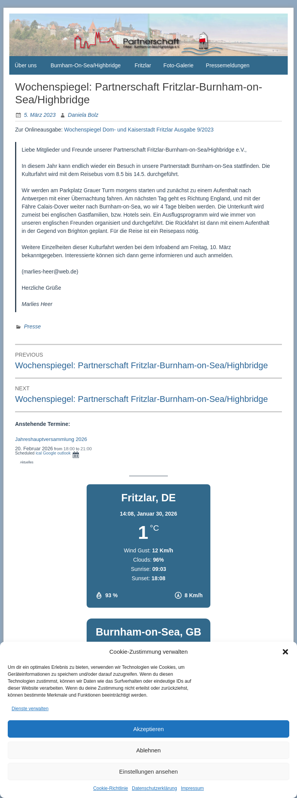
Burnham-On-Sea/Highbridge (86, 65)
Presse (32, 326)
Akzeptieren (148, 729)
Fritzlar (143, 65)
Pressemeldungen (227, 65)
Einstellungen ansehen (148, 771)
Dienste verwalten (30, 708)
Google (49, 453)
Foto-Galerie (179, 65)
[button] (285, 652)
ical (39, 453)
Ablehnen (148, 750)
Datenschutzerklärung (154, 788)
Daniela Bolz (83, 115)
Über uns (26, 65)
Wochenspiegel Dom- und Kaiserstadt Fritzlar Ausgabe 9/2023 (139, 129)
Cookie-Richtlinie (110, 788)
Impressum (192, 788)
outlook (63, 453)
